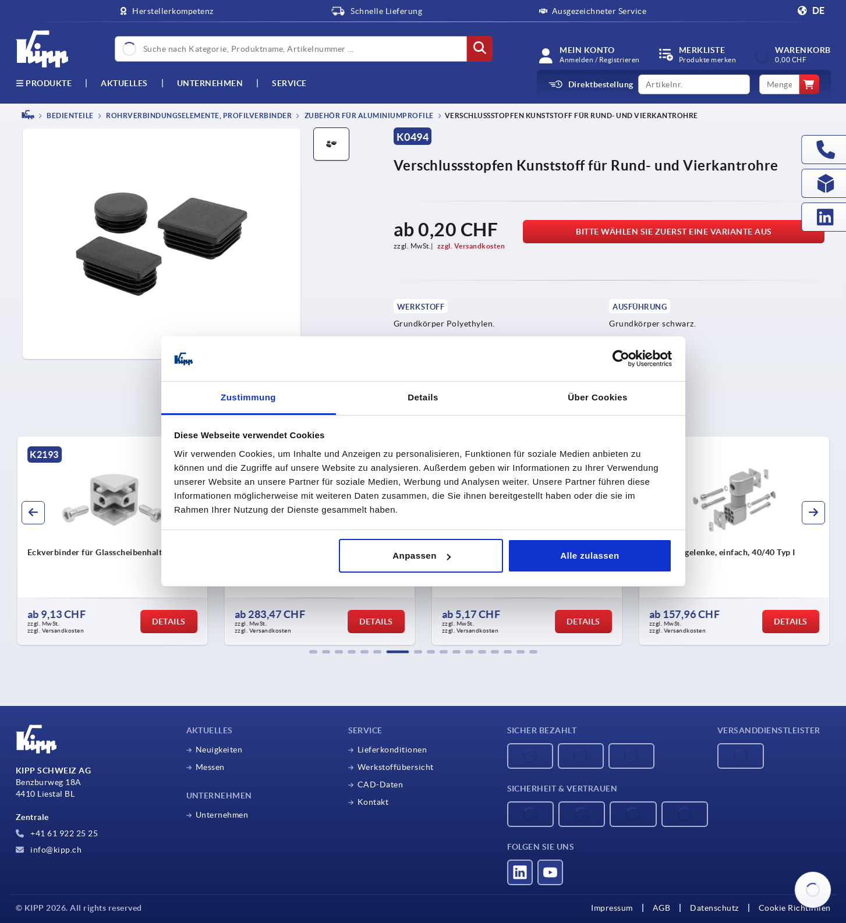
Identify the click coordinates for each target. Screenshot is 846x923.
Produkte (44, 83)
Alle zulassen (590, 555)
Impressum (612, 908)
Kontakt (373, 802)
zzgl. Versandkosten (471, 246)
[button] (313, 652)
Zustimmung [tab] (248, 397)
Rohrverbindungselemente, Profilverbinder (198, 115)
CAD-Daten (380, 784)
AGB (662, 908)
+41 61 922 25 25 (57, 833)
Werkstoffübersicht (395, 767)
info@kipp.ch (49, 849)
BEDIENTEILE (69, 115)
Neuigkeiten (219, 749)
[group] (713, 540)
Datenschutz (714, 908)
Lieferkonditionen (392, 749)
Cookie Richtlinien (795, 908)
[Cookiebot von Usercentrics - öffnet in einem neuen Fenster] (621, 359)
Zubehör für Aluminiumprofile (368, 115)
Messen (210, 767)
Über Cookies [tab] (598, 397)
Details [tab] (423, 397)
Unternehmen (210, 83)
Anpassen (421, 555)
